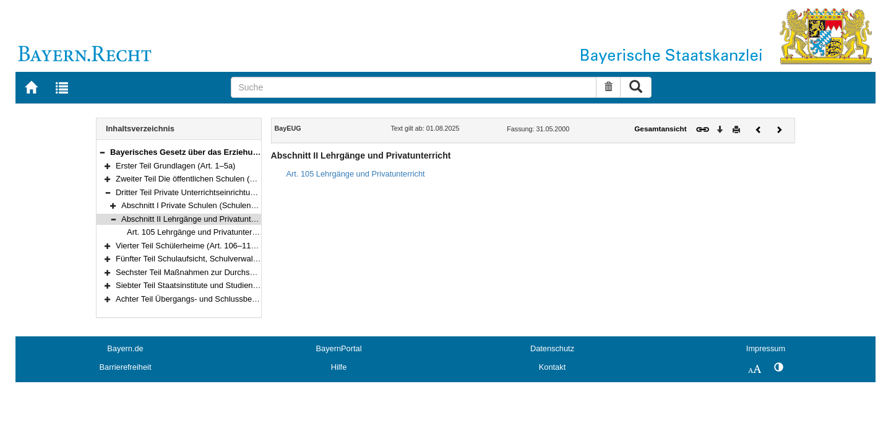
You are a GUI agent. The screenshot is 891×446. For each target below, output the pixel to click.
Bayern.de (125, 348)
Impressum (765, 348)
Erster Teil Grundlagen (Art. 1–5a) (175, 165)
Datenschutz (552, 348)
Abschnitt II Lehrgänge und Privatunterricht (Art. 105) (215, 219)
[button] (102, 152)
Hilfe (339, 367)
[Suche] (413, 87)
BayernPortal (339, 348)
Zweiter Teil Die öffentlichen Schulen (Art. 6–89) (200, 178)
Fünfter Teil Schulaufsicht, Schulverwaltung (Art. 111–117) (219, 258)
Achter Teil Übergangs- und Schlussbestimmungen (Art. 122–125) (232, 299)
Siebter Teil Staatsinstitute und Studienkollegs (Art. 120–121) (223, 285)
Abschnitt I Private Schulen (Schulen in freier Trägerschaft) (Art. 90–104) (249, 205)
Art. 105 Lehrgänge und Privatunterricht (197, 232)
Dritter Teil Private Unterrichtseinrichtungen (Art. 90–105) (216, 192)
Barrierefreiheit (126, 367)
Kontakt (552, 367)
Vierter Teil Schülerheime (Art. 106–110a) (189, 245)
